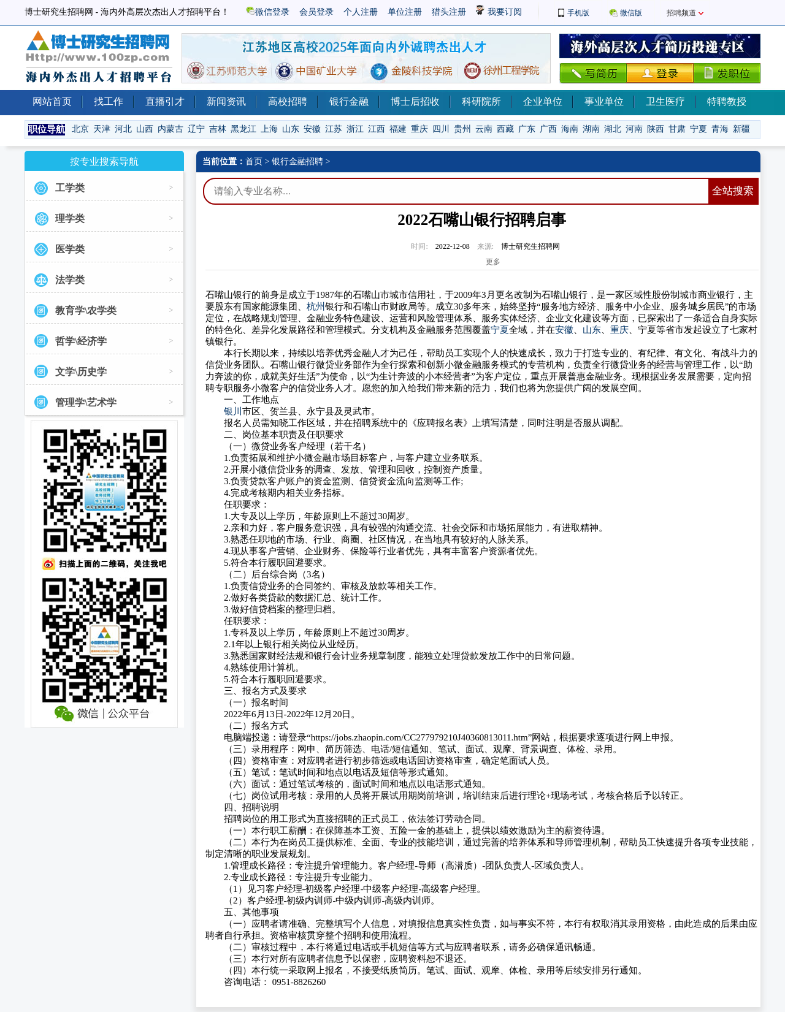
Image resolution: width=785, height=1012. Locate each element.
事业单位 (604, 101)
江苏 (333, 129)
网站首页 (52, 101)
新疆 (741, 129)
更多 (493, 261)
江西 (376, 129)
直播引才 (165, 101)
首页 (253, 161)
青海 (720, 129)
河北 (123, 129)
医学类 (70, 249)
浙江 (355, 129)
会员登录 (316, 12)
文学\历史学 (81, 372)
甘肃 (677, 129)
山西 (144, 129)
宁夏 (698, 129)
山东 (290, 129)
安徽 (312, 129)
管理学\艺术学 (86, 402)
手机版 (578, 13)
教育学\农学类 (86, 310)
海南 (569, 129)
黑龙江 (243, 129)
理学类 (70, 218)
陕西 (655, 129)
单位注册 (405, 12)
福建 (398, 129)
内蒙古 (170, 129)
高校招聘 (287, 101)
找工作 (108, 101)
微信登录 (267, 12)
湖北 (612, 129)
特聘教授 (726, 101)
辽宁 (196, 129)
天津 (101, 129)
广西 (548, 129)
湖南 (591, 129)
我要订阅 (499, 12)
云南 (483, 129)
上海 (269, 129)
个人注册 (360, 12)
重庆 (419, 129)
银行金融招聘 (297, 161)
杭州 (316, 306)
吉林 (217, 129)
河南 (634, 129)
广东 (526, 129)
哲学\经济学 (81, 341)
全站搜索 (733, 191)
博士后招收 (415, 101)
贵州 (462, 129)
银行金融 (349, 101)
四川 (441, 129)
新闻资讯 (226, 101)
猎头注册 (449, 12)
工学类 (70, 188)
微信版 (631, 13)
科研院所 (481, 101)
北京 (80, 129)
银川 (233, 411)
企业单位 (542, 101)
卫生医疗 (665, 101)
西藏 (505, 129)
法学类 (70, 280)
